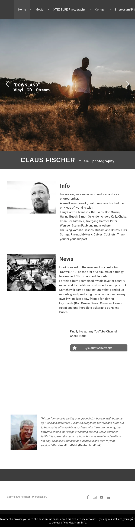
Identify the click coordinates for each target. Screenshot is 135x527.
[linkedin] (108, 498)
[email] (94, 498)
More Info (80, 522)
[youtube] (101, 498)
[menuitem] (22, 9)
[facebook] (88, 498)
